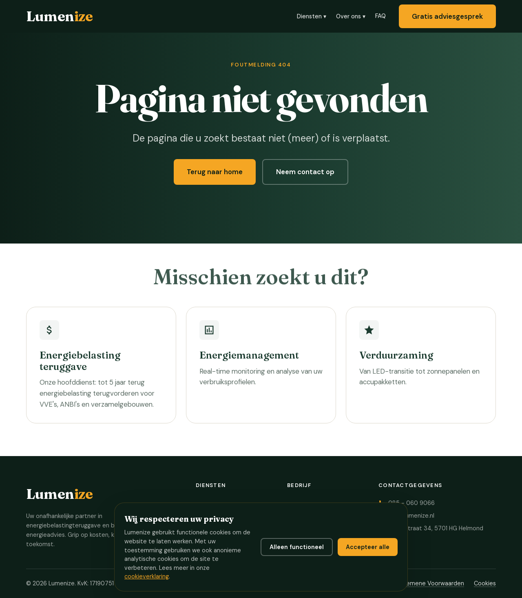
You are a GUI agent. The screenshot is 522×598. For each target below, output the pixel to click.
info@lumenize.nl (411, 515)
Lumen (59, 16)
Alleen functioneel (297, 547)
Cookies (485, 583)
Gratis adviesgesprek (447, 16)
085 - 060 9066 (411, 503)
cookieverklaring (146, 576)
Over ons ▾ (350, 16)
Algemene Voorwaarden (431, 583)
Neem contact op (305, 171)
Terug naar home (215, 171)
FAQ (380, 16)
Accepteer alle (367, 547)
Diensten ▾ (311, 16)
